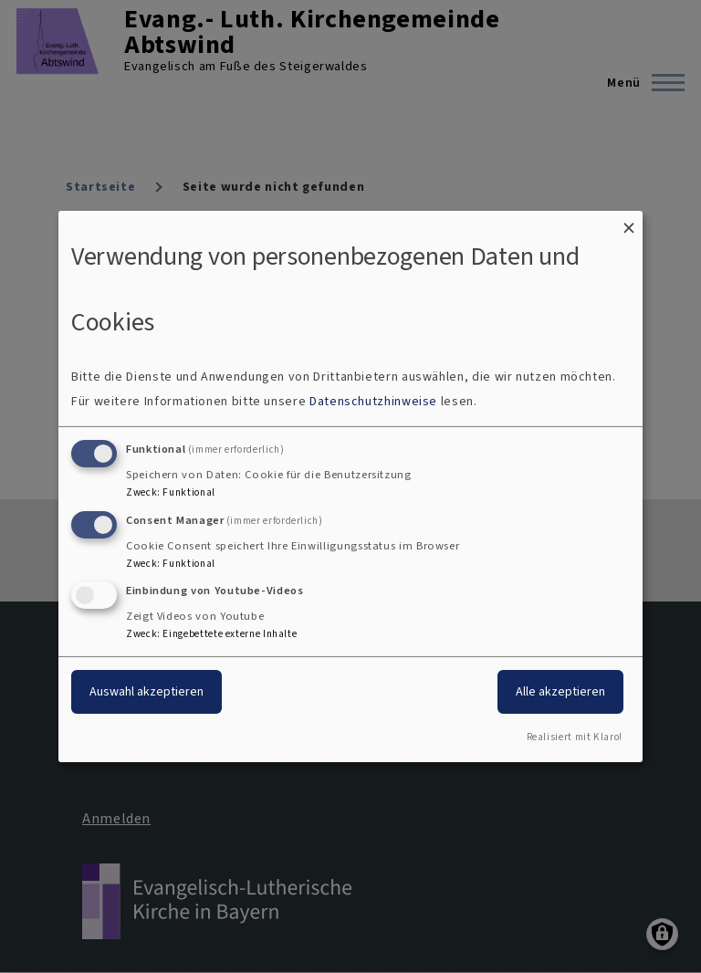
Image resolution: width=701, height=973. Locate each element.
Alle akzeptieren (560, 691)
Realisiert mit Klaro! (575, 737)
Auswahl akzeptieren (146, 691)
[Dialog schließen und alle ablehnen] (629, 222)
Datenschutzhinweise (373, 401)
